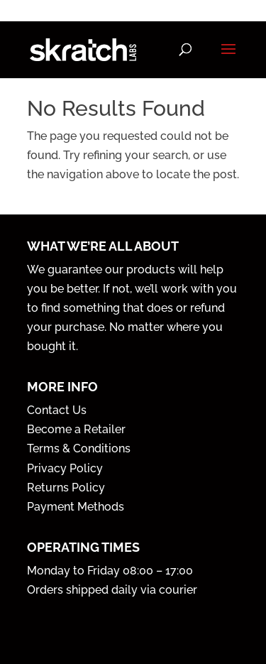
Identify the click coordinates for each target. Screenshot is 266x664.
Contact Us (57, 410)
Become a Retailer (76, 429)
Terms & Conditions (79, 448)
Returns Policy (66, 487)
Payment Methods (75, 506)
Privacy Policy (65, 468)
